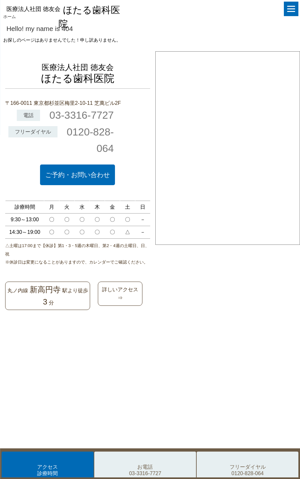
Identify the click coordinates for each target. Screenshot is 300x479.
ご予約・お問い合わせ (77, 174)
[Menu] (291, 9)
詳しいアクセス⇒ (120, 294)
